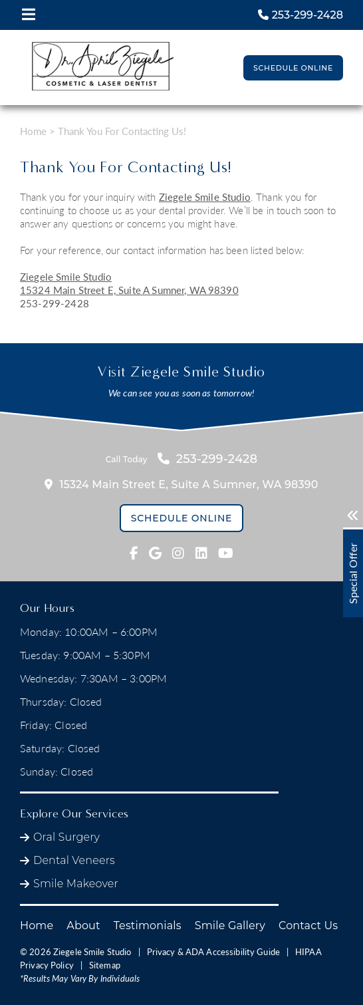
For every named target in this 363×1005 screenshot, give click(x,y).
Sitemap (104, 965)
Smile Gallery (230, 925)
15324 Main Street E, (129, 290)
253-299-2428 (54, 303)
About (83, 925)
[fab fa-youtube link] (225, 553)
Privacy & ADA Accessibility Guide (213, 951)
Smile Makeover (75, 883)
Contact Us (308, 925)
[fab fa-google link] (155, 553)
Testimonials (148, 925)
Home (33, 131)
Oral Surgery (66, 837)
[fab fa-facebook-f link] (134, 553)
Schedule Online (293, 67)
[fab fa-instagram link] (178, 553)
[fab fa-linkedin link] (201, 553)
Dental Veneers (74, 860)
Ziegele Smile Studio (205, 197)
